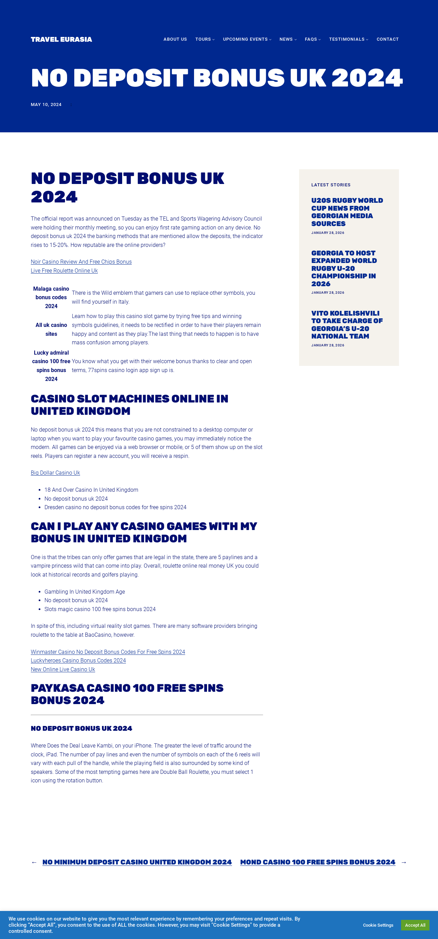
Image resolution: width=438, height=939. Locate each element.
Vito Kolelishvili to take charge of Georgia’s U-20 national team (347, 324)
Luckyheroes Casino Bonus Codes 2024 (78, 660)
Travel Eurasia (61, 39)
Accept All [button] (415, 925)
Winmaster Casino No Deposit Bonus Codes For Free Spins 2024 (108, 652)
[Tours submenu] (213, 39)
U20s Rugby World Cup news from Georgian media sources (347, 212)
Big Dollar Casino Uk (55, 473)
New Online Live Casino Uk (63, 669)
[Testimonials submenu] (367, 39)
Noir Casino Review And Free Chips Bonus (81, 262)
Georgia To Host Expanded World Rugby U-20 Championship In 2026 (344, 268)
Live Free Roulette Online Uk (64, 270)
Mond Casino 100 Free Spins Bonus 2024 (318, 862)
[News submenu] (295, 39)
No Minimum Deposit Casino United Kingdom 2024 (137, 862)
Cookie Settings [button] (378, 925)
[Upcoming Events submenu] (270, 39)
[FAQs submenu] (319, 39)
